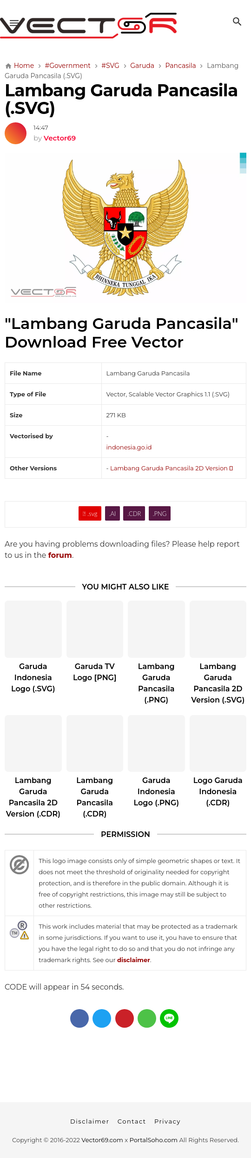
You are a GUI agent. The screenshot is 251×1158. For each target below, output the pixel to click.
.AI (112, 513)
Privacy (167, 1121)
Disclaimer (89, 1121)
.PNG (159, 513)
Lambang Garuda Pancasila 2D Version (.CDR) (33, 797)
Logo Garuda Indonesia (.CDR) (218, 791)
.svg (90, 513)
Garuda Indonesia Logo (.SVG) (33, 677)
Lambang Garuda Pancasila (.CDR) (94, 797)
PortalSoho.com (154, 1140)
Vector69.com (102, 1140)
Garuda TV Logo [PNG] (95, 672)
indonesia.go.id (129, 447)
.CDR (134, 513)
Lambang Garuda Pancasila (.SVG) (121, 99)
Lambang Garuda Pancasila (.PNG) (156, 683)
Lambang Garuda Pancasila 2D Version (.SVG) (217, 683)
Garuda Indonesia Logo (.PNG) (156, 791)
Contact (132, 1121)
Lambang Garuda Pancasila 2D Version (171, 468)
